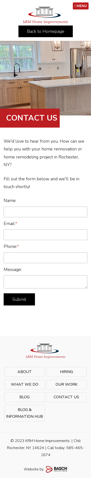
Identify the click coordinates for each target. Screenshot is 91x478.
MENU (80, 6)
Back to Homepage (45, 31)
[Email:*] (45, 234)
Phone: (11, 246)
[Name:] (45, 212)
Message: (13, 269)
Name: (10, 200)
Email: (10, 223)
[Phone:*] (45, 257)
